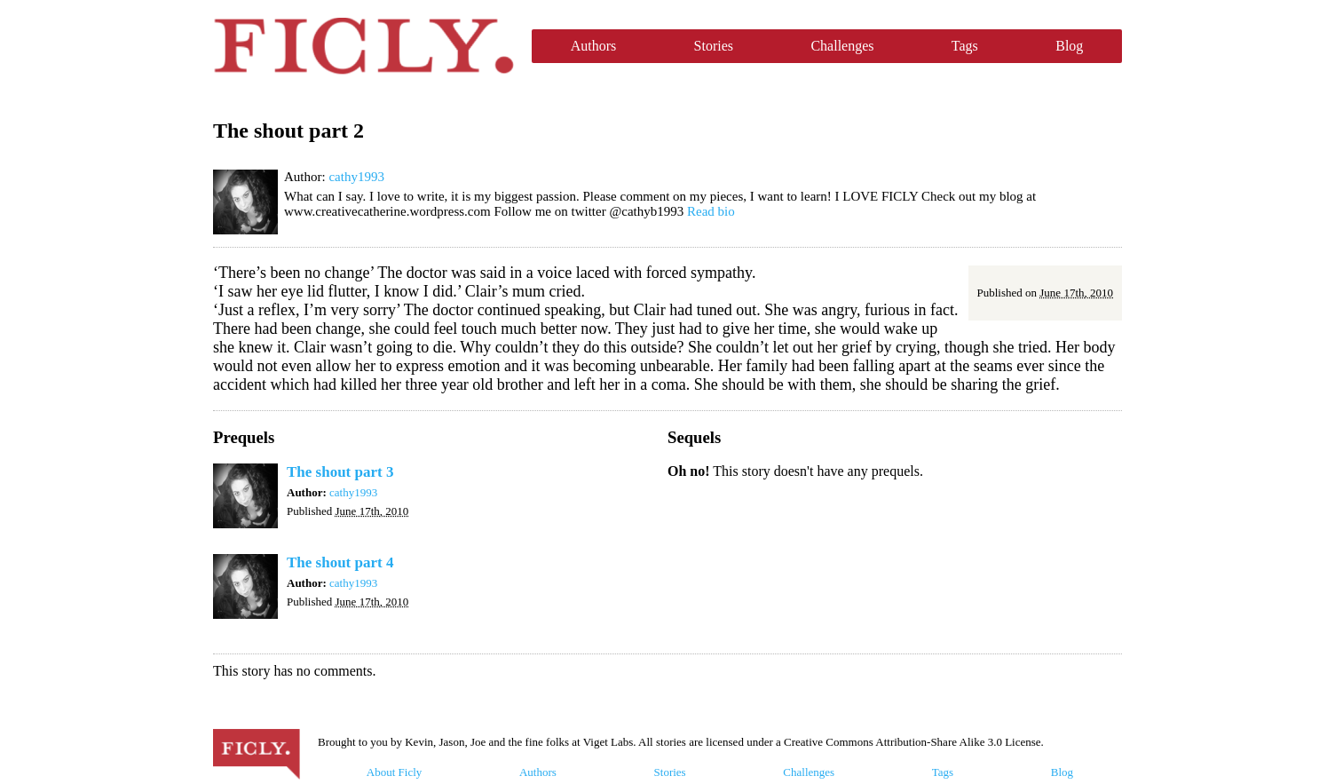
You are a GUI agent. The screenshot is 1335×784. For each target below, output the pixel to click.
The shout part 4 (340, 562)
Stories (713, 45)
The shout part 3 (340, 471)
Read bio (711, 211)
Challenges (841, 45)
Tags (965, 45)
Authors (594, 45)
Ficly (363, 46)
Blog (1069, 45)
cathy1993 (355, 177)
